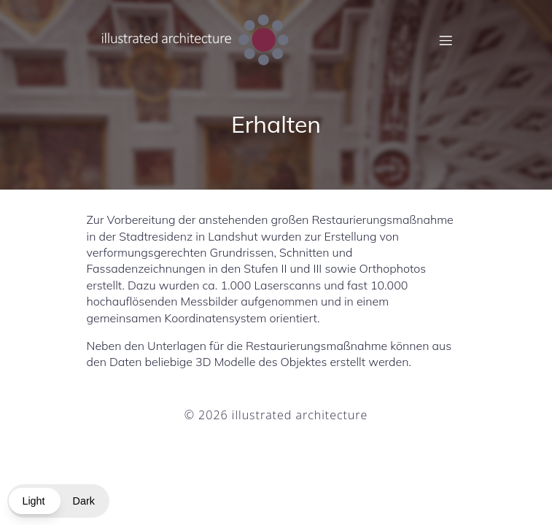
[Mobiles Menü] (446, 40)
